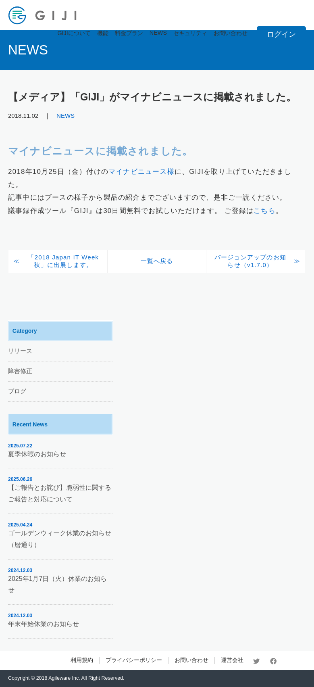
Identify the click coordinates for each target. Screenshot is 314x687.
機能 (102, 33)
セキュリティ (190, 33)
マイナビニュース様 (141, 171)
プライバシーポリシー (134, 660)
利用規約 (82, 660)
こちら (265, 211)
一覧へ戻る (157, 260)
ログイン (281, 34)
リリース (20, 350)
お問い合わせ (230, 33)
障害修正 (20, 371)
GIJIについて (73, 33)
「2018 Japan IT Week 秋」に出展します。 (63, 261)
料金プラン (129, 33)
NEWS (158, 32)
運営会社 (232, 660)
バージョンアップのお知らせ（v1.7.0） (250, 261)
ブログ (17, 391)
